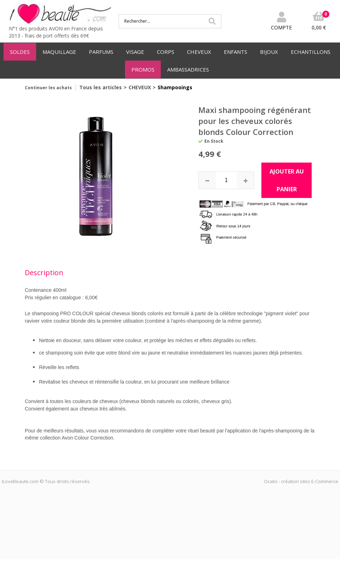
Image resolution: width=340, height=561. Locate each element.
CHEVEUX (199, 51)
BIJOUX (269, 51)
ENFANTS (235, 51)
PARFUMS (101, 51)
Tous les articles (100, 87)
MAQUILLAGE (59, 51)
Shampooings (175, 87)
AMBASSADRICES (188, 69)
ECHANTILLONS (310, 51)
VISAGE (135, 51)
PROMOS (142, 69)
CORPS (165, 51)
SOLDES (20, 51)
